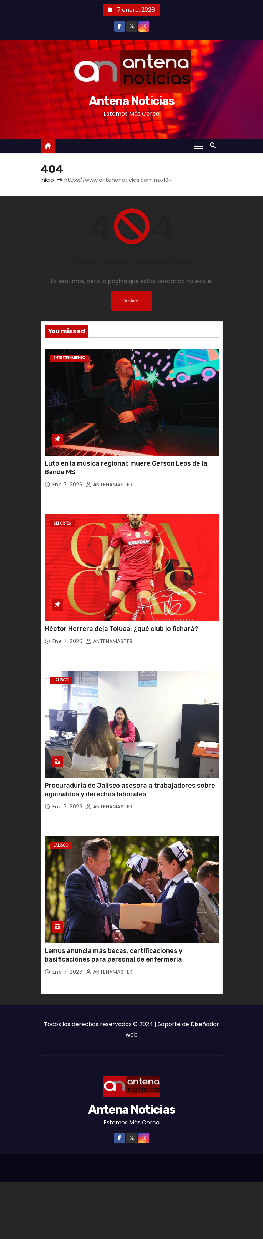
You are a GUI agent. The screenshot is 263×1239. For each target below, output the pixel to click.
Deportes (62, 523)
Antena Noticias (132, 101)
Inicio (47, 180)
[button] (214, 145)
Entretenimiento (69, 358)
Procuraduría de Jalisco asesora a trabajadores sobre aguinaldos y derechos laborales (130, 790)
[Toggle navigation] (198, 146)
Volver (131, 300)
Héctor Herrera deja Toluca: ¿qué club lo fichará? (121, 629)
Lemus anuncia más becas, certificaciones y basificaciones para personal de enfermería (113, 955)
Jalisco (61, 680)
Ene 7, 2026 (68, 484)
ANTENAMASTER (109, 484)
